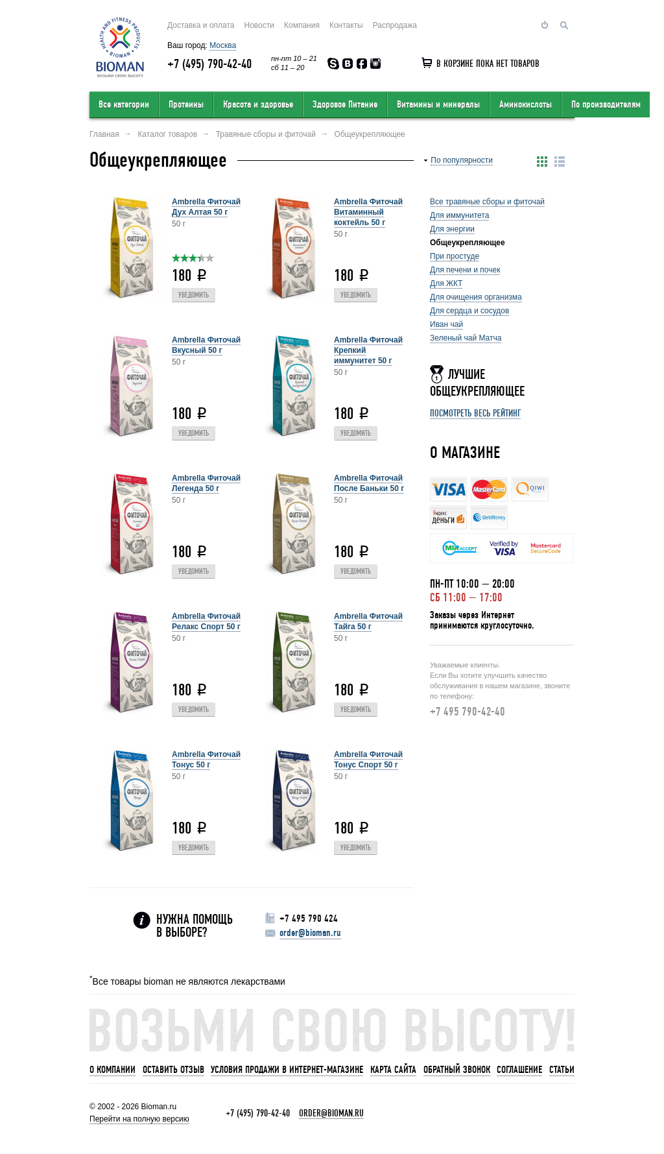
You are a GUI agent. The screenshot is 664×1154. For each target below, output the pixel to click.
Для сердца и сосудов (469, 310)
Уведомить (193, 295)
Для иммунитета (459, 215)
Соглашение (519, 1070)
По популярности (462, 160)
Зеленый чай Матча (465, 338)
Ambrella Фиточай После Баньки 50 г (369, 483)
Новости (259, 25)
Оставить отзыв (173, 1070)
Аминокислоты (525, 104)
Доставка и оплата (201, 25)
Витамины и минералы (438, 104)
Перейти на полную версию (139, 1119)
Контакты (346, 25)
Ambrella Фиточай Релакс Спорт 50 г (206, 621)
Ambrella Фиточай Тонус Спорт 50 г (368, 759)
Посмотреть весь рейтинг (475, 413)
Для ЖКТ (446, 283)
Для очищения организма (476, 297)
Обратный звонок (456, 1070)
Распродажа (395, 25)
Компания (302, 25)
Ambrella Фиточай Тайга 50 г (368, 621)
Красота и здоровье (258, 104)
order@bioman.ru (310, 933)
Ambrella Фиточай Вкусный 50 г (206, 345)
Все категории (124, 104)
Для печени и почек (465, 269)
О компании (112, 1070)
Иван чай (446, 324)
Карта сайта (393, 1070)
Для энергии (452, 229)
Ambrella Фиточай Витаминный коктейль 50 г (368, 212)
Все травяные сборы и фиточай (487, 201)
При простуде (454, 256)
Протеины (186, 104)
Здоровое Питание (345, 104)
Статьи (562, 1070)
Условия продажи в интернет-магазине (287, 1070)
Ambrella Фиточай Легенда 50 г (206, 483)
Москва (222, 45)
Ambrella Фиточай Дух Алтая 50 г (206, 207)
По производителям (606, 104)
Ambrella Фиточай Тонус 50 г (206, 759)
